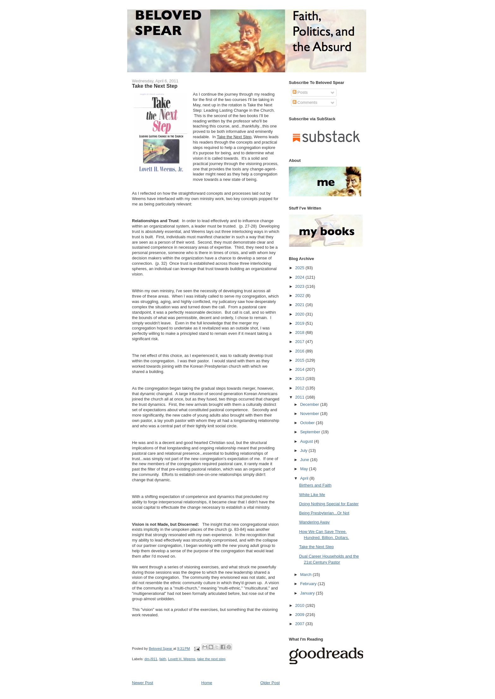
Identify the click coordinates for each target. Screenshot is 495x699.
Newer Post (142, 682)
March (306, 574)
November (310, 413)
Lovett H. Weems (181, 659)
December (310, 404)
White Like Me (312, 494)
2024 (300, 277)
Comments (305, 102)
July (304, 450)
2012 (300, 388)
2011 (300, 397)
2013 (300, 378)
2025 (300, 267)
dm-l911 (151, 659)
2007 (300, 623)
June (305, 459)
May (304, 468)
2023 (300, 286)
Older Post (270, 682)
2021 (300, 304)
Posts (300, 92)
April (305, 478)
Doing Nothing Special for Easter (329, 503)
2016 (300, 351)
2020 (300, 314)
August (307, 441)
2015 (300, 360)
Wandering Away (314, 522)
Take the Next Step (316, 546)
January (308, 593)
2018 (300, 332)
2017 (300, 341)
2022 (300, 295)
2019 (300, 323)
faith (162, 659)
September (310, 431)
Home (206, 682)
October (308, 422)
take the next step (211, 659)
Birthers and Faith (315, 485)
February (309, 583)
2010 (300, 605)
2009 (300, 614)
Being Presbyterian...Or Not (324, 513)
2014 (300, 369)
